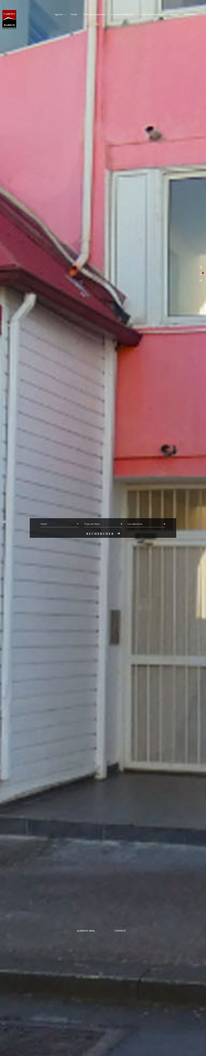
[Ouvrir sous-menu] (65, 14)
